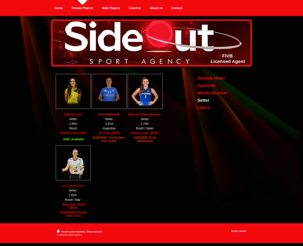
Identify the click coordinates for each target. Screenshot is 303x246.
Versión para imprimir (71, 231)
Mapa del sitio (94, 231)
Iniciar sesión (238, 231)
